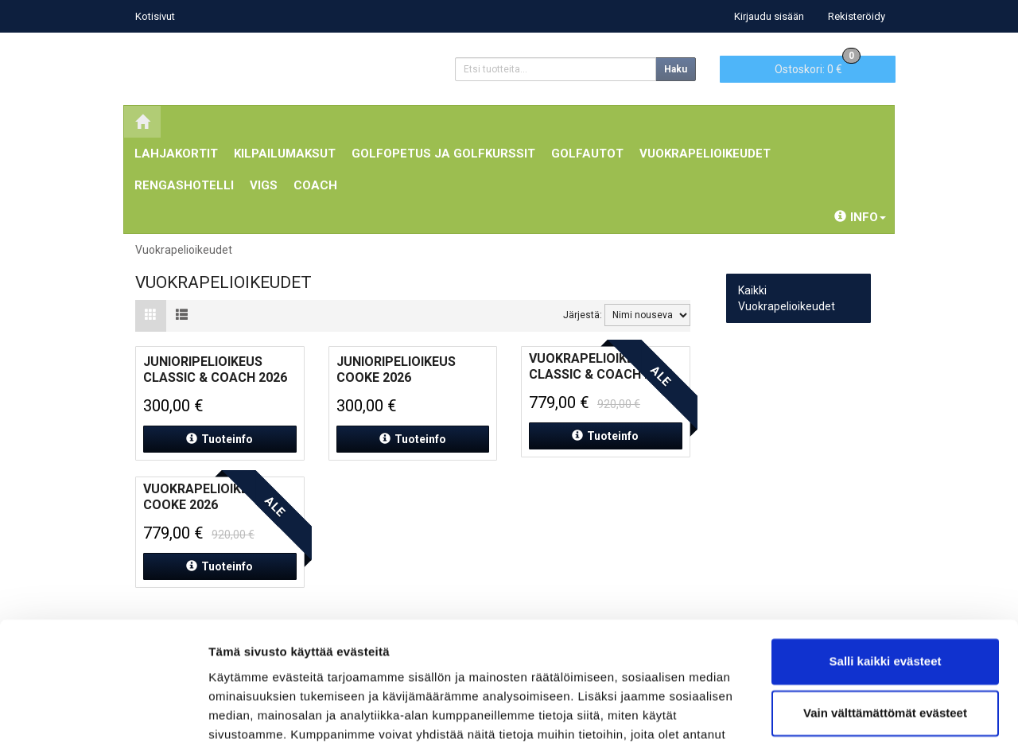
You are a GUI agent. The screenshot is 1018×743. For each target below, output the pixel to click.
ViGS (264, 185)
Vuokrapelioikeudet (705, 153)
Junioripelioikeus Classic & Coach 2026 (215, 369)
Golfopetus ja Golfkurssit (443, 153)
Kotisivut (155, 16)
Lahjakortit (176, 153)
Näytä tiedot (243, 711)
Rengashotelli (184, 185)
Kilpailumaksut (285, 153)
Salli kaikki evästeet (886, 575)
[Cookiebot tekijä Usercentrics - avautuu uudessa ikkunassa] (103, 712)
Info (860, 217)
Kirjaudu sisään (769, 16)
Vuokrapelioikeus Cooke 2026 (204, 496)
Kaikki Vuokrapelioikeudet (786, 298)
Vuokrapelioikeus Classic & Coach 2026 (601, 366)
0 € (818, 66)
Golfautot (587, 153)
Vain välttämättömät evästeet (885, 627)
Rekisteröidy (856, 16)
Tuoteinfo (219, 439)
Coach (315, 185)
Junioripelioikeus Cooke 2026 (396, 369)
